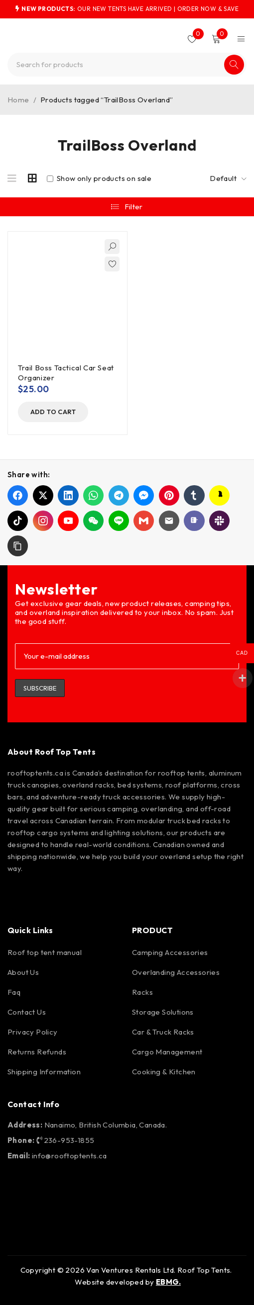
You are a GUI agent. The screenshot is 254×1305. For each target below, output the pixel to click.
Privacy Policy (32, 1032)
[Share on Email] (169, 521)
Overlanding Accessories (176, 972)
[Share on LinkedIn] (68, 496)
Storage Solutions (163, 1012)
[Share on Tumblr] (194, 496)
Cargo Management (167, 1051)
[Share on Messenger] (143, 496)
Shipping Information (44, 1071)
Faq (13, 992)
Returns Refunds (36, 1051)
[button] (55, 412)
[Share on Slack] (219, 521)
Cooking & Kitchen (164, 1071)
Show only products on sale (99, 178)
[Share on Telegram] (119, 496)
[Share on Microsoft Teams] (194, 521)
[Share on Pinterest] (169, 496)
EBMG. (168, 1282)
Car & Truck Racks (163, 1032)
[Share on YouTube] (68, 521)
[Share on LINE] (119, 521)
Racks (142, 992)
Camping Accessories (170, 952)
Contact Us (26, 1012)
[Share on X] (43, 496)
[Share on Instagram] (43, 521)
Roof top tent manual (44, 952)
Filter (134, 206)
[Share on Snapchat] (219, 496)
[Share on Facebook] (17, 496)
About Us (23, 972)
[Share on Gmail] (143, 521)
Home (18, 99)
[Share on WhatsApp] (93, 496)
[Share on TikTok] (17, 521)
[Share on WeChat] (93, 521)
